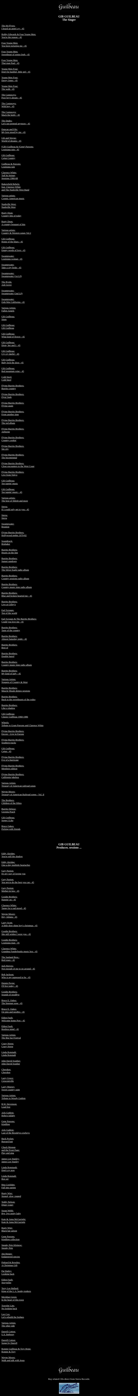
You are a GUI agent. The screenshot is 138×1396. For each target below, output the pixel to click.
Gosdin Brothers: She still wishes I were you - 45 (16, 932)
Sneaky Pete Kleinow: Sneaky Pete (11, 1246)
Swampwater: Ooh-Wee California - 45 (13, 300)
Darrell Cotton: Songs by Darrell (9, 1341)
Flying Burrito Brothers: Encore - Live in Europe (12, 732)
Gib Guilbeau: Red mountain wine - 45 (12, 370)
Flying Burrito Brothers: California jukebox (12, 776)
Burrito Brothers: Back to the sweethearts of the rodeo (18, 698)
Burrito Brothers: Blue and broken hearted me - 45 (16, 594)
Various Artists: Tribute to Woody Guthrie (13, 1097)
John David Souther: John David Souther (11, 1062)
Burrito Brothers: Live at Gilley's (9, 603)
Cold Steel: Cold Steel (6, 378)
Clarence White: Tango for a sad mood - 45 (13, 907)
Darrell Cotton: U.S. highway (8, 1333)
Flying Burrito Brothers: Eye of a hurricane (12, 758)
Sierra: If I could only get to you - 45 (15, 508)
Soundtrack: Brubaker (7, 542)
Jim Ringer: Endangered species (10, 1255)
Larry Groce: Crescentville (7, 1079)
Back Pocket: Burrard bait (7, 1140)
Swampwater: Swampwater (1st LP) (11, 275)
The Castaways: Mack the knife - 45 (10, 113)
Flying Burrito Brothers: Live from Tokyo (12, 473)
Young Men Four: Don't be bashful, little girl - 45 (15, 70)
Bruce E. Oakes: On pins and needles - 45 (13, 1010)
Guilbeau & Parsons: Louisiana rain (11, 165)
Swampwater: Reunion (7, 525)
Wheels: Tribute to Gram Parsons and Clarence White (22, 724)
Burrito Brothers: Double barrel (9, 655)
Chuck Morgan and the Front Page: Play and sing (10, 1150)
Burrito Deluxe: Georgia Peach (8, 810)
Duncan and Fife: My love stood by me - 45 (13, 131)
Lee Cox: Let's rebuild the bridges (12, 1315)
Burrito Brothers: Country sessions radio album (15, 577)
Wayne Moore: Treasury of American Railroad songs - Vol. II (22, 793)
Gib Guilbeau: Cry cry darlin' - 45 (10, 352)
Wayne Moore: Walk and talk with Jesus (13, 1359)
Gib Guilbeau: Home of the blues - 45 (12, 240)
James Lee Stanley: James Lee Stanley (10, 1160)
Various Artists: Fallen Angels (8, 309)
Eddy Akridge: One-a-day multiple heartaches (15, 863)
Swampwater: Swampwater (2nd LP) (12, 292)
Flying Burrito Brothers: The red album (12, 421)
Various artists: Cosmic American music (12, 197)
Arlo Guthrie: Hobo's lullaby (8, 1114)
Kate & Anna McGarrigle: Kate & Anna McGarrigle (13, 1220)
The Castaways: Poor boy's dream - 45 (11, 96)
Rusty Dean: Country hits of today (11, 214)
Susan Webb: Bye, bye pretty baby (11, 1212)
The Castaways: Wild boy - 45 (8, 105)
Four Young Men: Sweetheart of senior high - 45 (15, 53)
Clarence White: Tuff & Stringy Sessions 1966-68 (9, 175)
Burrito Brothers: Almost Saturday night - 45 (14, 637)
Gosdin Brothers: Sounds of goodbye (10, 993)
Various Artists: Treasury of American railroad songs (18, 784)
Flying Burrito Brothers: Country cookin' (12, 439)
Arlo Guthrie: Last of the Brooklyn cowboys (15, 1131)
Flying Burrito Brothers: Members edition (12, 767)
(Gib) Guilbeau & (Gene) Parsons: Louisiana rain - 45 (17, 148)
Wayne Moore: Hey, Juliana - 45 (9, 915)
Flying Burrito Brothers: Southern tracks (12, 741)
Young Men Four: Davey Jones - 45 (9, 79)
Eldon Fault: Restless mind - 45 (10, 1027)
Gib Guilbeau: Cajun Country (8, 156)
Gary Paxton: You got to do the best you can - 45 (17, 881)
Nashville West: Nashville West (8, 205)
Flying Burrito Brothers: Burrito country (12, 387)
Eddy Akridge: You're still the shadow (12, 855)
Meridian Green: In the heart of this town (12, 1298)
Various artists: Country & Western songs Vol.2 (16, 231)
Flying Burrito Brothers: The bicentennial (12, 456)
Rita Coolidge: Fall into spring (8, 1186)
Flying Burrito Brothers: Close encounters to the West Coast (17, 465)
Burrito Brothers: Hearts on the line (9, 551)
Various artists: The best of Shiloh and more (14, 499)
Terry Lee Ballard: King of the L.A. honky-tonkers (16, 1290)
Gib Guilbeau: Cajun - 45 (8, 750)
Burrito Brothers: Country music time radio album (16, 585)
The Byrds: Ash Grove (6, 283)
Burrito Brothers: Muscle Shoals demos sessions (15, 689)
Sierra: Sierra (4, 516)
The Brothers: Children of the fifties (11, 801)
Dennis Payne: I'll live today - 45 (9, 984)
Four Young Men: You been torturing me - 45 (14, 44)
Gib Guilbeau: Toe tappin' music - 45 (11, 490)
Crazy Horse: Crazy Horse (7, 1045)
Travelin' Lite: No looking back (9, 1307)
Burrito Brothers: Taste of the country (10, 629)
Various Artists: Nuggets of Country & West (14, 681)
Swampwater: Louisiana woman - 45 (11, 257)
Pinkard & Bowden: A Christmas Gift (10, 1264)
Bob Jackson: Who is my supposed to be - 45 (15, 976)
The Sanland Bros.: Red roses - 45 (10, 958)
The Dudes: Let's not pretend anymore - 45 (15, 122)
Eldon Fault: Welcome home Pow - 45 (13, 1019)
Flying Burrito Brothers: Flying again (12, 404)
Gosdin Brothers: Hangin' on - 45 (9, 898)
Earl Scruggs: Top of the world (9, 611)
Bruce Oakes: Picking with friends (10, 827)
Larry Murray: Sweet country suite (10, 1088)
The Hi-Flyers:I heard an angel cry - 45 (12, 27)
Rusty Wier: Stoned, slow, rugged (11, 1194)
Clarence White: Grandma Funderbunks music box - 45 (19, 950)
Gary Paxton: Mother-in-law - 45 (10, 889)
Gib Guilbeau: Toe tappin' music (9, 482)
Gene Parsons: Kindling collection (10, 1238)
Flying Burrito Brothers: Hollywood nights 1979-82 (14, 534)
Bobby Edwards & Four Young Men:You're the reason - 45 (18, 36)
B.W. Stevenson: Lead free (9, 1105)
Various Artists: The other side (8, 1324)
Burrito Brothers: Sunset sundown (9, 560)
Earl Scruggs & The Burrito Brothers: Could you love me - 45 (19, 620)
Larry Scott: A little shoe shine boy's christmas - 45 (19, 924)
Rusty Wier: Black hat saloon (9, 1229)
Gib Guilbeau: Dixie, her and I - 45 (10, 344)
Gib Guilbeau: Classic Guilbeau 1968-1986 (14, 715)
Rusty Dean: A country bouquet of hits (13, 223)
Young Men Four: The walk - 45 (9, 87)
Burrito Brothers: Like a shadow (9, 706)
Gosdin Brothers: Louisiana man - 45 (10, 941)
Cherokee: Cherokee (6, 1071)
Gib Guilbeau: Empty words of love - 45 (13, 249)
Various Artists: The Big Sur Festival (11, 1036)
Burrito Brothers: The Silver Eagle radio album (15, 568)
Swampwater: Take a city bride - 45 (11, 266)
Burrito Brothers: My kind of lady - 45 (11, 672)
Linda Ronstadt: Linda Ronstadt (8, 1053)
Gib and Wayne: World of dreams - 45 (11, 139)
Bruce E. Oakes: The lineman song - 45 (11, 1002)
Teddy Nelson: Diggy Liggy (8, 1203)
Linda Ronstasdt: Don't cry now (9, 1169)
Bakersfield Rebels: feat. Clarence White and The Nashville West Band (15, 187)
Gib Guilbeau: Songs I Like (8, 819)
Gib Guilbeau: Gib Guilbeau (8, 326)
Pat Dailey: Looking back (7, 1272)
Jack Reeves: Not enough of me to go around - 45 (18, 967)
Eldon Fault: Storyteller (7, 1281)
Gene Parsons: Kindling (8, 1123)
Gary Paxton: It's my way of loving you (13, 872)
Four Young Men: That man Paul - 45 (10, 61)
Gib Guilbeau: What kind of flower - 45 (13, 335)
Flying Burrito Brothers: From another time (12, 413)
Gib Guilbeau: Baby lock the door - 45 (12, 361)
